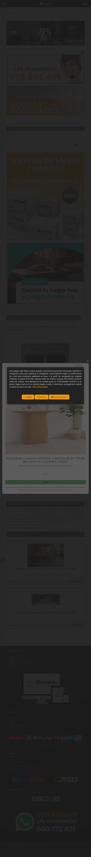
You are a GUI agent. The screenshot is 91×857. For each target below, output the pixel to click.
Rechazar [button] (41, 397)
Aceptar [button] (28, 397)
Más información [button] (40, 386)
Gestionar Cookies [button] (59, 397)
